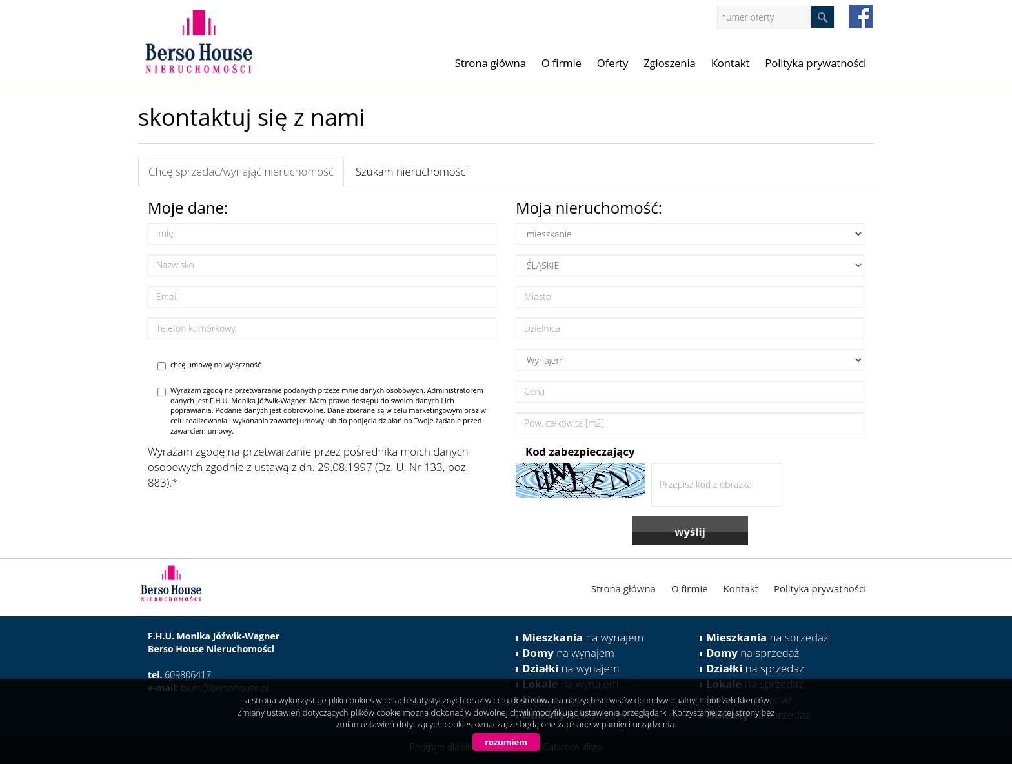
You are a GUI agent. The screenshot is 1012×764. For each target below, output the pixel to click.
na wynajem (582, 637)
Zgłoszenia (669, 62)
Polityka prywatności (815, 62)
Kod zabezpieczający (580, 451)
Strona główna (490, 62)
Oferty (612, 62)
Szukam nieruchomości (412, 171)
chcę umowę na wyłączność (209, 364)
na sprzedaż (767, 637)
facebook (861, 16)
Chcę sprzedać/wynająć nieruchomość (241, 171)
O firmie (561, 62)
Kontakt (730, 62)
